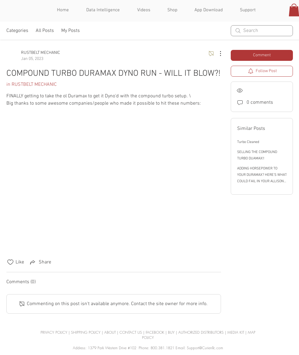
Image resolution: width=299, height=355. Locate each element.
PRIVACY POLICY (54, 332)
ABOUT (110, 332)
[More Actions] (217, 53)
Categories (17, 31)
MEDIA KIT (235, 332)
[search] (262, 30)
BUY (171, 332)
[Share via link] (40, 262)
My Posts (70, 31)
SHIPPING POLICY (86, 332)
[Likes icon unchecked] (10, 262)
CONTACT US (130, 332)
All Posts (45, 31)
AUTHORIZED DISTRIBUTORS (201, 332)
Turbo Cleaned (248, 142)
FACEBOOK (156, 332)
